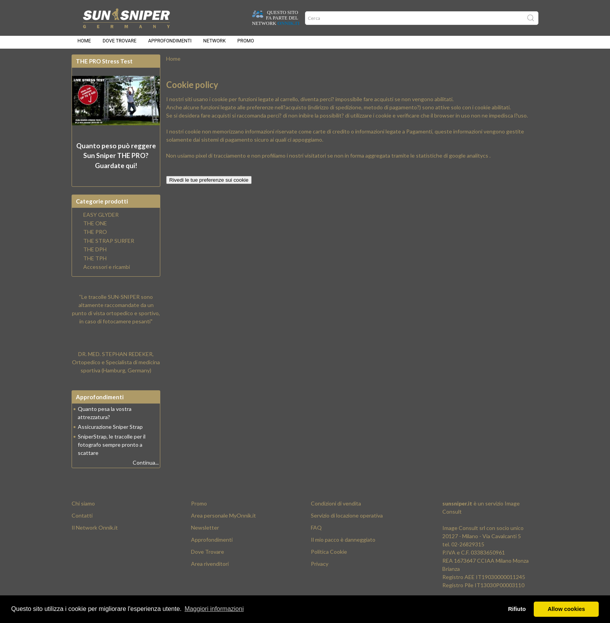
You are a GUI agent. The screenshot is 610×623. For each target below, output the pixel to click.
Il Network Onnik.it (95, 532)
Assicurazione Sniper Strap (110, 431)
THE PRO (95, 236)
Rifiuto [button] (517, 609)
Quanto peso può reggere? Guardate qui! (116, 160)
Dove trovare (120, 43)
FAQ (316, 532)
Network (214, 43)
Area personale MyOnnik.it (223, 520)
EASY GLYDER (101, 219)
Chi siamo (83, 508)
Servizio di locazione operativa (347, 520)
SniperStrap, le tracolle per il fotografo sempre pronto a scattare (111, 449)
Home (84, 43)
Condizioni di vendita (336, 508)
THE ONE (95, 228)
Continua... (146, 467)
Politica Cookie (329, 556)
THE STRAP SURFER (108, 245)
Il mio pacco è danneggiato (343, 544)
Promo (245, 43)
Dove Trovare (207, 556)
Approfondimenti (170, 43)
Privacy (319, 568)
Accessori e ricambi (106, 272)
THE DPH (95, 254)
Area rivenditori (210, 568)
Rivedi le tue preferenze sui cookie (209, 185)
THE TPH (95, 263)
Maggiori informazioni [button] (214, 608)
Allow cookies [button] (566, 609)
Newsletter (205, 532)
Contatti (82, 520)
